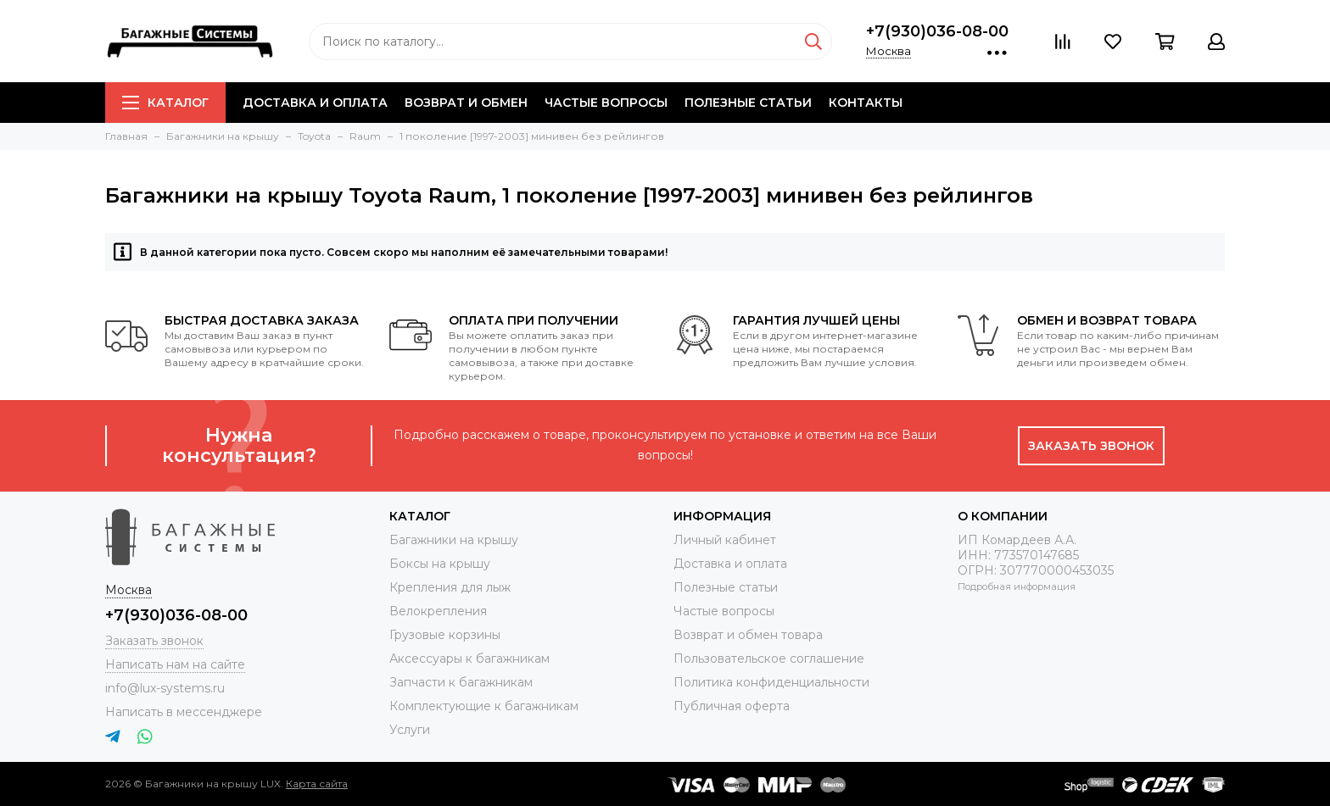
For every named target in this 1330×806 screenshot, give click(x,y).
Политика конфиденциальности (771, 682)
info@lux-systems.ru (165, 688)
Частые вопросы (606, 102)
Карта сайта (317, 783)
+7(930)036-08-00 (937, 31)
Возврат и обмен (466, 102)
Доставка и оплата (315, 102)
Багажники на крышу (453, 540)
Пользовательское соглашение (768, 658)
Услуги (409, 729)
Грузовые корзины (444, 634)
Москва (888, 51)
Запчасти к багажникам (461, 682)
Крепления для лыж (450, 587)
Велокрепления (438, 611)
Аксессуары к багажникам (469, 658)
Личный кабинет (724, 540)
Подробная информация (1017, 586)
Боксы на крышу (439, 563)
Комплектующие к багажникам (483, 706)
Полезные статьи (748, 102)
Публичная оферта (731, 706)
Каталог (165, 102)
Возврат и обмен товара (748, 634)
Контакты (865, 102)
